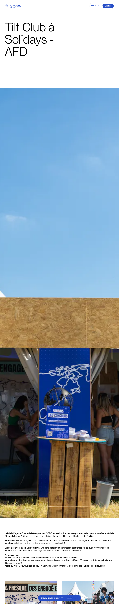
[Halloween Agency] (13, 6)
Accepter (69, 598)
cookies (57, 599)
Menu (97, 6)
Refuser (75, 598)
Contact (108, 6)
